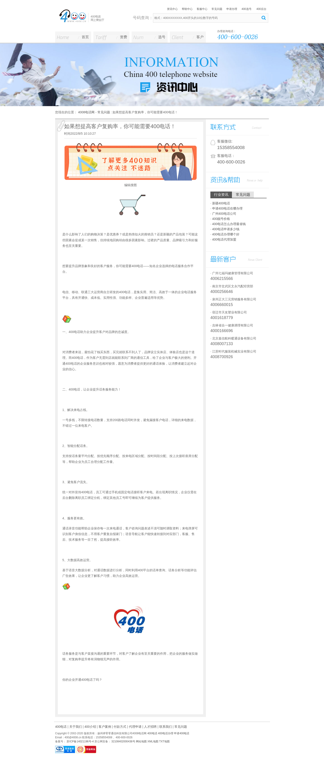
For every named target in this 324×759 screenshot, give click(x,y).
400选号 (246, 9)
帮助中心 (187, 9)
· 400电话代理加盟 (223, 239)
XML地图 (152, 741)
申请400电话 (181, 733)
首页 (85, 37)
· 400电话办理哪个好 (224, 234)
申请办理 (231, 9)
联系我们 (165, 726)
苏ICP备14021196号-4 (80, 741)
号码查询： (143, 18)
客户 (200, 37)
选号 (161, 37)
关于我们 (75, 726)
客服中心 (202, 9)
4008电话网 (86, 112)
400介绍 (90, 726)
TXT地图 (164, 741)
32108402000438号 (123, 741)
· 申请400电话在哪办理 (226, 208)
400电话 (61, 726)
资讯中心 (172, 9)
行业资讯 (221, 194)
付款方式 (120, 726)
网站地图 (141, 741)
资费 (123, 37)
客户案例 (105, 726)
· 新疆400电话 (220, 203)
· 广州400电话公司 (223, 213)
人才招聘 (150, 726)
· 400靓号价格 (220, 219)
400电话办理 (165, 733)
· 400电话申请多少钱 (224, 229)
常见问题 (217, 9)
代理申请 (135, 726)
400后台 (261, 9)
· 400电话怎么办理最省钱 (228, 224)
